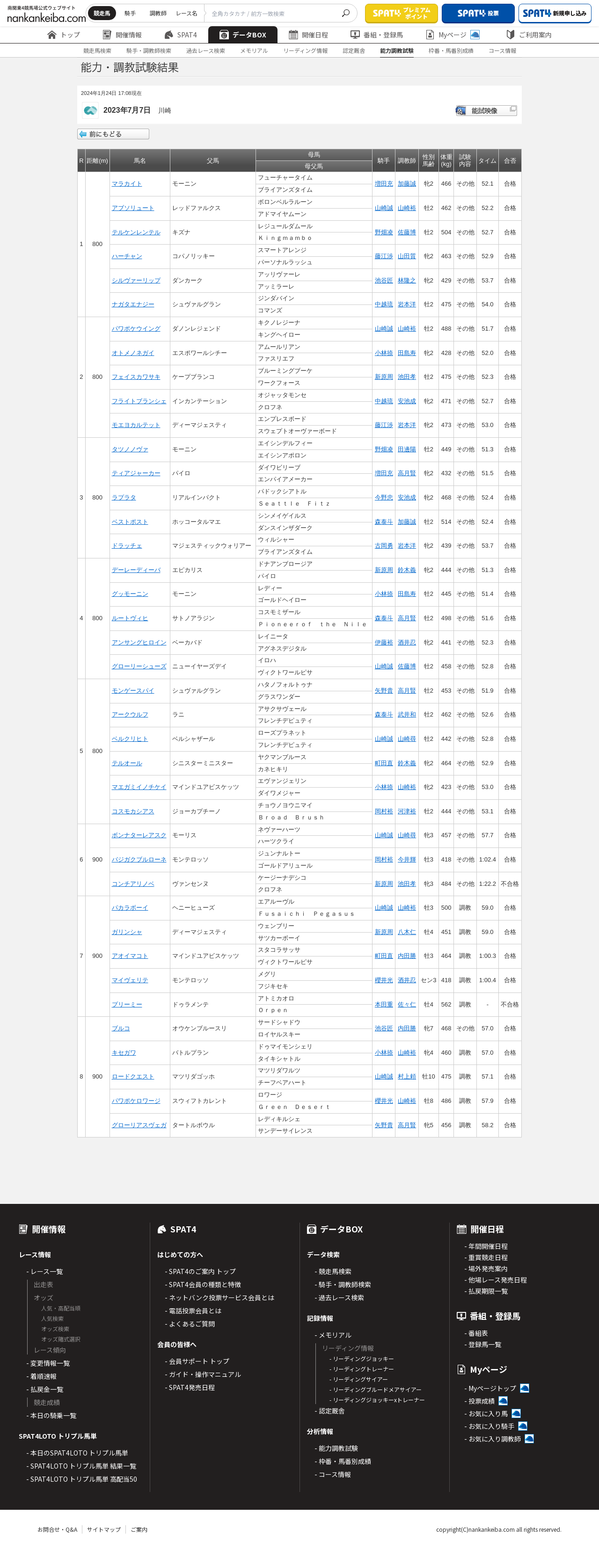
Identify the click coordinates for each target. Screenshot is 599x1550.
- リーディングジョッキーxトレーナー (377, 1400)
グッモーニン (130, 593)
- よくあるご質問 (190, 1323)
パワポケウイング (136, 328)
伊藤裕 (384, 642)
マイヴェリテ (130, 980)
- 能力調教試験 (336, 1448)
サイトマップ (104, 1529)
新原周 (384, 376)
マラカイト (127, 183)
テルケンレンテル (136, 232)
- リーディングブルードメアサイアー (375, 1389)
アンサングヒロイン (139, 642)
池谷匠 (384, 280)
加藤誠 (407, 183)
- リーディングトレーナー (361, 1369)
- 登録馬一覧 (482, 1344)
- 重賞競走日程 (486, 1257)
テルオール (127, 763)
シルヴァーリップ (136, 280)
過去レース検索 (205, 50)
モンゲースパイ (133, 690)
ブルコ (121, 1028)
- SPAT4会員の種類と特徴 (203, 1284)
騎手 (130, 13)
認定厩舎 (354, 50)
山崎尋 (407, 738)
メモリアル (254, 50)
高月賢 (407, 473)
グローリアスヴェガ (139, 1125)
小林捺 (384, 352)
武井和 (407, 714)
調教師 (158, 13)
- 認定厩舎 (329, 1410)
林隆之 (407, 280)
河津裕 (407, 811)
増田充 (384, 183)
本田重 (384, 1004)
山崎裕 (407, 207)
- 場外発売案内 (486, 1268)
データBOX (242, 34)
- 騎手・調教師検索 (342, 1284)
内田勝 (407, 955)
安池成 (407, 401)
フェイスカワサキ (136, 376)
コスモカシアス (133, 811)
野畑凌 (384, 232)
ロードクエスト (133, 1076)
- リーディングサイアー (358, 1379)
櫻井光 (384, 980)
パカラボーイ (130, 907)
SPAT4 (180, 34)
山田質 (407, 256)
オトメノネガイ (133, 352)
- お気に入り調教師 (492, 1438)
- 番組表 (476, 1333)
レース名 (186, 13)
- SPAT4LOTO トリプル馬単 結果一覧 (81, 1465)
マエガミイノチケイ (139, 786)
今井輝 (407, 859)
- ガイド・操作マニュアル (203, 1374)
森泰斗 (384, 521)
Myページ (452, 34)
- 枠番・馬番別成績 (342, 1461)
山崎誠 (384, 207)
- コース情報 (332, 1474)
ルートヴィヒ (130, 618)
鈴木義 (407, 569)
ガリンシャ (127, 931)
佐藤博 (407, 232)
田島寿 (407, 352)
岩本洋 (407, 304)
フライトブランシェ (139, 401)
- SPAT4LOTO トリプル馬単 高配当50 (81, 1479)
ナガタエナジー (133, 304)
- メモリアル (332, 1335)
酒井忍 (407, 642)
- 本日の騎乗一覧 (51, 1415)
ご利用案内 (529, 34)
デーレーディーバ (136, 569)
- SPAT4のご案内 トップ (200, 1271)
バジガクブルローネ (139, 859)
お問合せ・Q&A (57, 1529)
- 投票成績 (479, 1400)
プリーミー (127, 1004)
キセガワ (124, 1052)
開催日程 (308, 34)
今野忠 (384, 497)
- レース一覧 (44, 1271)
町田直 (384, 763)
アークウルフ (130, 714)
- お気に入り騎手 (489, 1426)
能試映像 (486, 110)
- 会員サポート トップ (197, 1361)
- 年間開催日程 (486, 1246)
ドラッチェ (127, 545)
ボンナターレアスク (139, 835)
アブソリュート (133, 207)
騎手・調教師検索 (148, 50)
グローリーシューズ (139, 666)
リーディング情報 (305, 50)
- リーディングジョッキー (361, 1358)
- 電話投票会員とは (193, 1310)
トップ (63, 34)
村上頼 (407, 1076)
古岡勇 (384, 545)
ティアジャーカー (136, 473)
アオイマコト (130, 955)
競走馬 (102, 13)
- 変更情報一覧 (48, 1363)
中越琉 (384, 304)
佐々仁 (407, 1004)
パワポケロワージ (136, 1100)
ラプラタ (124, 497)
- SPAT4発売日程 (190, 1387)
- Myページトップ (490, 1388)
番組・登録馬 (377, 34)
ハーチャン (127, 256)
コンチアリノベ (133, 883)
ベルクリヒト (130, 738)
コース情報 (502, 50)
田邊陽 (407, 449)
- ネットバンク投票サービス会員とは (219, 1297)
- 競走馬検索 (332, 1271)
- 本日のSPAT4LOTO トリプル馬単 (77, 1452)
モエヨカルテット (136, 424)
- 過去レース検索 (339, 1297)
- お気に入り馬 (486, 1413)
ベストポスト (130, 521)
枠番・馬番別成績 (451, 50)
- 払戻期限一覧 (486, 1291)
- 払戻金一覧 (44, 1389)
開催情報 (122, 34)
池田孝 (407, 376)
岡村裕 (384, 811)
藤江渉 (384, 256)
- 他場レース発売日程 (495, 1279)
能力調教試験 (397, 50)
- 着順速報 (41, 1376)
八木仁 (407, 931)
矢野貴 (384, 690)
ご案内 (139, 1529)
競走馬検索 (97, 50)
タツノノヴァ (130, 449)
